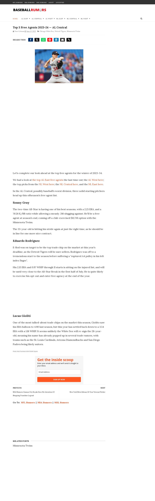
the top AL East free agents (47, 184)
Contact (105, 477)
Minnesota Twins (73, 32)
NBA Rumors (29, 2)
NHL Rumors (41, 2)
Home (15, 19)
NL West (84, 19)
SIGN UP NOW (57, 393)
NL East (59, 19)
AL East (24, 19)
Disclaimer (107, 485)
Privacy (105, 483)
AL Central (37, 19)
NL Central (72, 19)
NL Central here (75, 188)
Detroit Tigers (60, 32)
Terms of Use (109, 488)
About (51, 2)
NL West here (53, 188)
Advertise (60, 2)
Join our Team (109, 480)
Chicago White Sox (47, 32)
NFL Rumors (17, 2)
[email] (57, 385)
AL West (49, 19)
